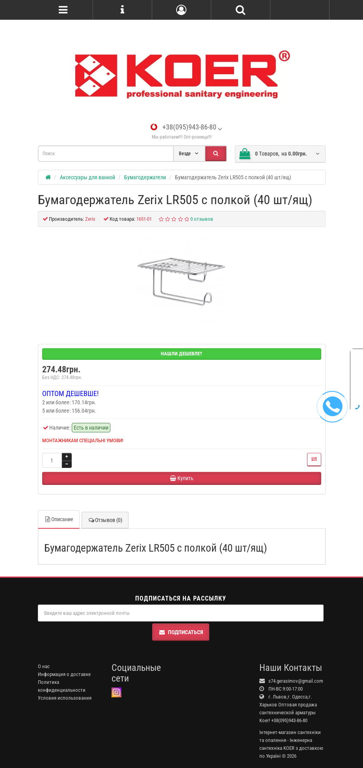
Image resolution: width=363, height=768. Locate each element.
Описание (58, 519)
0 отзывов (201, 219)
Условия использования (64, 698)
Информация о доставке (64, 674)
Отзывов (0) (105, 520)
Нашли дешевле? (181, 354)
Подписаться (180, 632)
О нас (44, 666)
